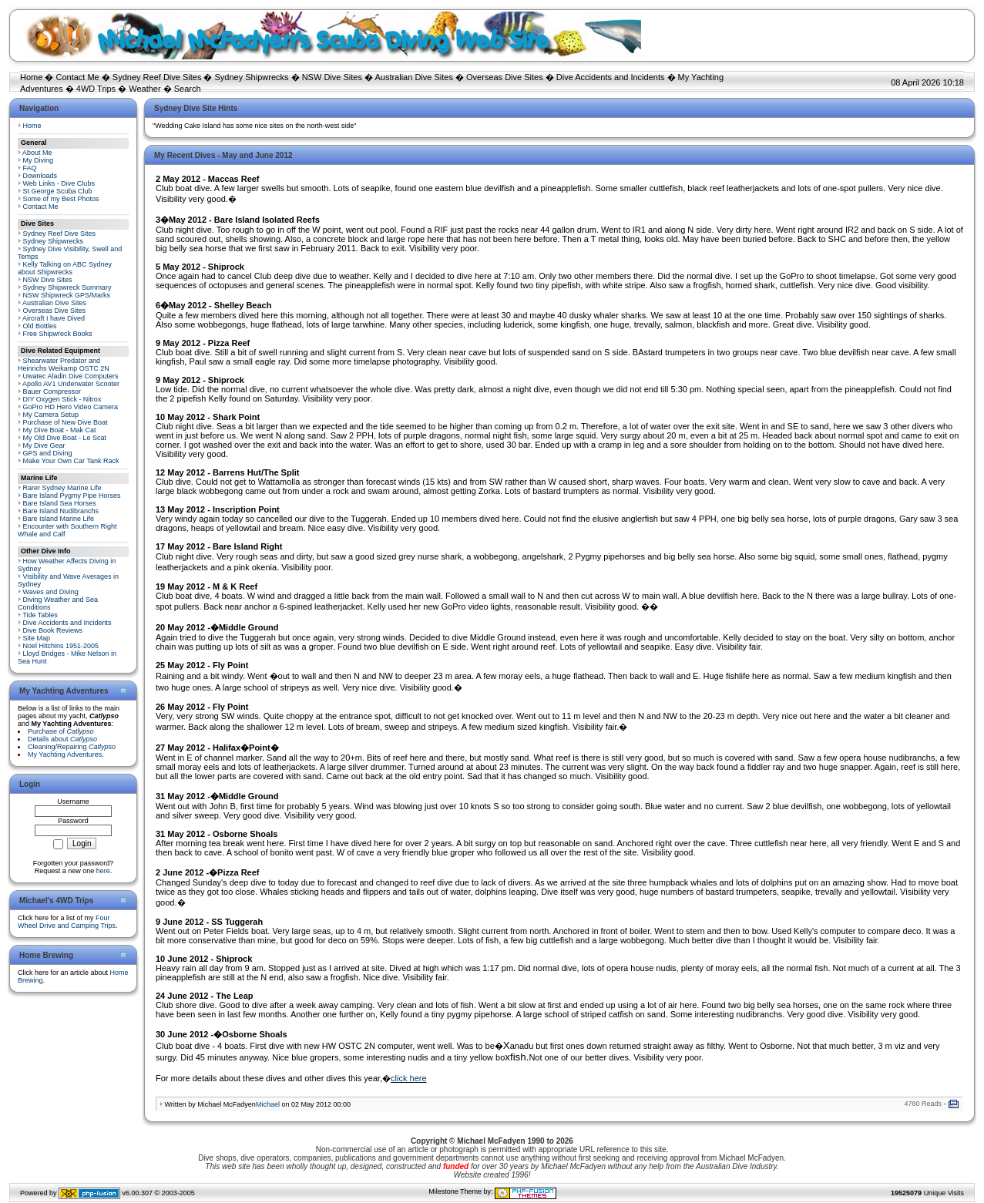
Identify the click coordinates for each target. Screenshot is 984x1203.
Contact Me (77, 77)
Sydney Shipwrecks (252, 77)
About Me (37, 152)
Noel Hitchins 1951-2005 (61, 646)
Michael (268, 1104)
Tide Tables (40, 615)
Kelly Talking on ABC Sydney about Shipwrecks (65, 268)
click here (408, 1078)
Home (31, 77)
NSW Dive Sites (332, 77)
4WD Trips (96, 88)
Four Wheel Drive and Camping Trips (67, 921)
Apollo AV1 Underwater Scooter (70, 384)
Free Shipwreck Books (57, 334)
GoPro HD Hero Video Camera (70, 407)
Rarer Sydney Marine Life (62, 488)
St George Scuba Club (57, 191)
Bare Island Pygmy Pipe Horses (72, 495)
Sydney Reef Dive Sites (157, 77)
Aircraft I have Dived (53, 318)
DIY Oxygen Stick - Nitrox (62, 399)
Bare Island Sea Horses (59, 503)
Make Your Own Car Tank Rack (71, 461)
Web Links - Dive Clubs (59, 183)
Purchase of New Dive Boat (65, 422)
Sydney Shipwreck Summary (67, 287)
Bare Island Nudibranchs (61, 511)
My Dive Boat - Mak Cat (59, 430)
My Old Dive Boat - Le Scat (65, 438)
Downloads (40, 176)
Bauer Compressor (52, 391)
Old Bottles (40, 326)
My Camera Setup (51, 414)
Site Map (37, 638)
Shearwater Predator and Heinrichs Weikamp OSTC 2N (63, 364)
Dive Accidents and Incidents (610, 77)
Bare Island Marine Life (59, 519)
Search (187, 88)
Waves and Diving (51, 592)
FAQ (30, 168)
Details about (62, 739)
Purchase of (61, 731)
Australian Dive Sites (413, 77)
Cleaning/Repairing (72, 747)
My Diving (38, 160)
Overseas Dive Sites (504, 77)
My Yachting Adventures (65, 754)
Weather (144, 88)
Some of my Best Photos (61, 199)
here (103, 871)
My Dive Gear (44, 445)
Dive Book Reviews (53, 630)
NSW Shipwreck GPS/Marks (67, 295)
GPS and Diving (47, 453)
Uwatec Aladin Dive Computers (71, 376)
